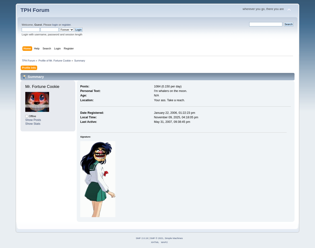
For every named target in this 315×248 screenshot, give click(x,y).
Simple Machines (174, 238)
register (66, 24)
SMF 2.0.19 (142, 238)
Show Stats (32, 123)
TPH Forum (34, 10)
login (55, 24)
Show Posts (33, 120)
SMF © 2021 (156, 238)
